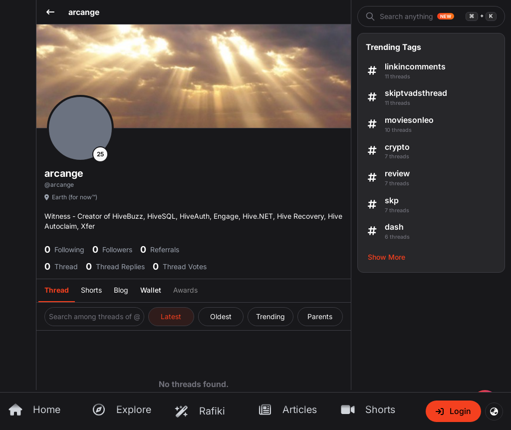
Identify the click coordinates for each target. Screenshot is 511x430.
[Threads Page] (255, 243)
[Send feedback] (8, 111)
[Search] (18, 131)
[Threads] (255, 101)
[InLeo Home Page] (255, 356)
